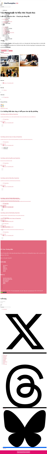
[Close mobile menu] (0, 7)
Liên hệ (4, 271)
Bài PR (4, 283)
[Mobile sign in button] (0, 52)
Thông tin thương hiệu (7, 21)
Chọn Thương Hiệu (15, 290)
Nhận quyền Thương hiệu (7, 279)
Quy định (21, 290)
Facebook (5, 309)
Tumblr (4, 359)
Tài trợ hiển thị (5, 281)
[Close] (1, 304)
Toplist (4, 282)
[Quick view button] (3, 138)
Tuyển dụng (5, 268)
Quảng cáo (5, 267)
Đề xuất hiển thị (6, 280)
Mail (4, 362)
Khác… (6, 39)
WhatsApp (5, 355)
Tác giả (4, 270)
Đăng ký (10, 50)
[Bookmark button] (3, 140)
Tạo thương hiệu (5, 49)
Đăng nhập (3, 50)
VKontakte (5, 361)
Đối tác (4, 266)
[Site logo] (9, 4)
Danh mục (5, 10)
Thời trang (7, 14)
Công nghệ (7, 18)
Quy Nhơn (7, 37)
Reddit (4, 360)
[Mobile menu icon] (23, 1)
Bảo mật (25, 290)
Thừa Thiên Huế (8, 38)
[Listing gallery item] (10, 66)
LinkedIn (5, 358)
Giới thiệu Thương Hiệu (7, 278)
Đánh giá (5, 22)
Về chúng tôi (5, 265)
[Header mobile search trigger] (0, 54)
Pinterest (4, 357)
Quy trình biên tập (31, 290)
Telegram (5, 356)
